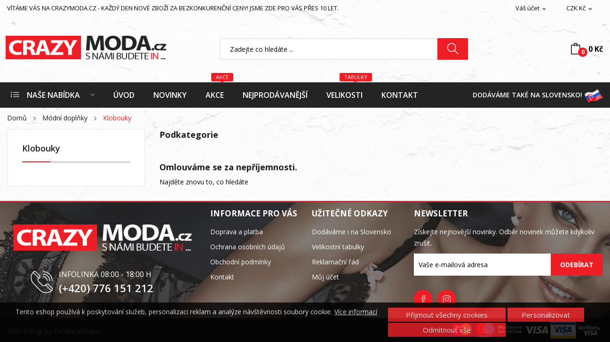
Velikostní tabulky (338, 246)
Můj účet (325, 276)
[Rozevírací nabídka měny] (580, 8)
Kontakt (222, 276)
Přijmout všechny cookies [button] (447, 314)
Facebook (423, 299)
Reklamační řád (335, 261)
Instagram (446, 299)
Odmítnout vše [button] (447, 329)
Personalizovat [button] (546, 314)
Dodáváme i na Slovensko (351, 231)
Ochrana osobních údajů (247, 246)
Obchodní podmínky (240, 261)
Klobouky (41, 149)
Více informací (355, 312)
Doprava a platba (236, 231)
